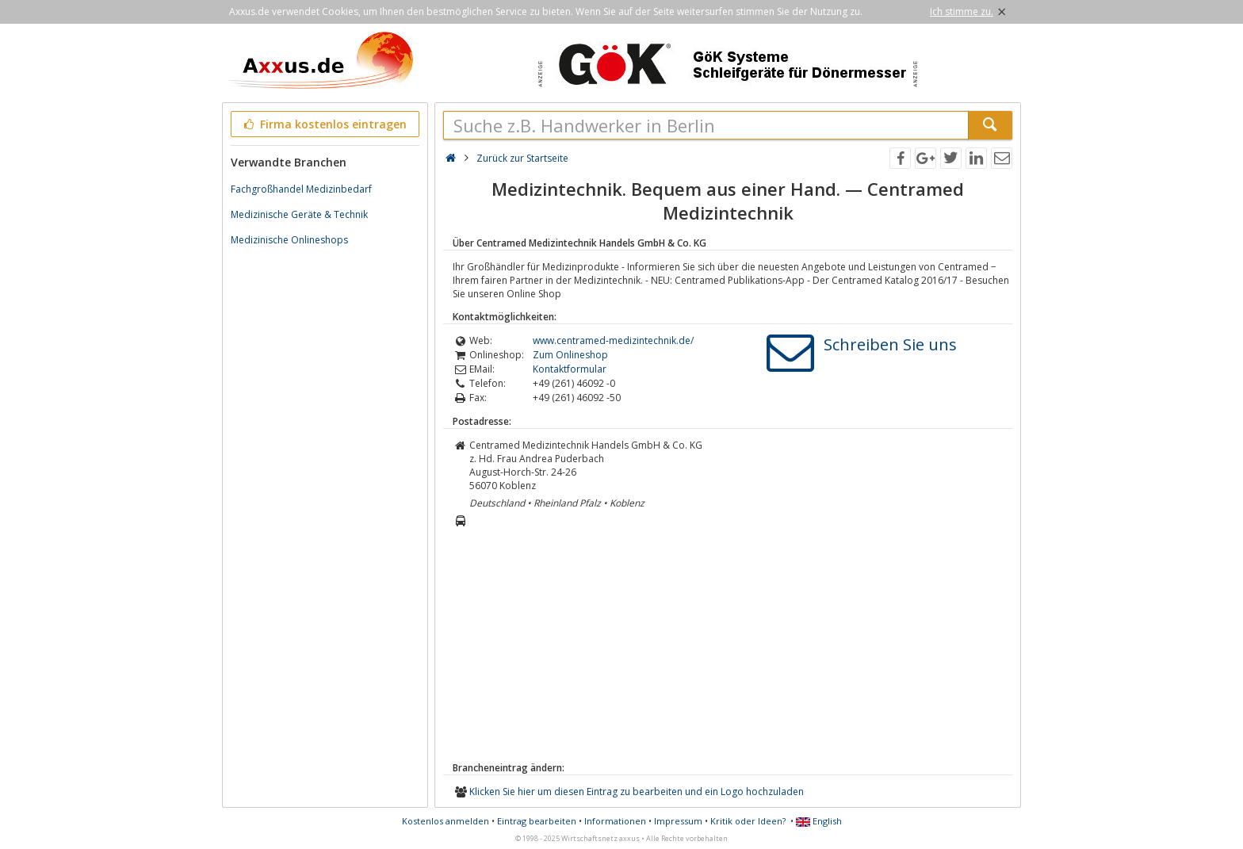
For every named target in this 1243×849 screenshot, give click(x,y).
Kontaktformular (569, 369)
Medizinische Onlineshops (289, 240)
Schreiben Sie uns (890, 344)
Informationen (615, 821)
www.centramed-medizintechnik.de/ (613, 340)
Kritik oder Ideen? (748, 821)
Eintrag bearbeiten (536, 821)
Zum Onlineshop (570, 354)
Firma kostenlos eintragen (324, 124)
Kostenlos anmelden (445, 821)
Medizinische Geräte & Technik (299, 214)
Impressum (678, 821)
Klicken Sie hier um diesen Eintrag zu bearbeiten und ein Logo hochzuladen (636, 791)
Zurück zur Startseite (522, 158)
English (819, 821)
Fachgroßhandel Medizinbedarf (301, 189)
